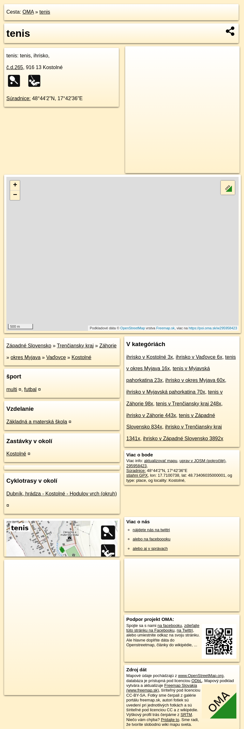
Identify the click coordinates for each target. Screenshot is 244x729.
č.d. (14, 67)
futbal (30, 389)
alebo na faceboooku (152, 539)
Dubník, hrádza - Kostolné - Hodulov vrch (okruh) (61, 493)
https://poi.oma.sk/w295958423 (213, 328)
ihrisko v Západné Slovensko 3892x (183, 438)
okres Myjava (25, 357)
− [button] (15, 195)
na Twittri (185, 630)
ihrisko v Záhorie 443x (151, 415)
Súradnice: (18, 98)
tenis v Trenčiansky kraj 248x (188, 403)
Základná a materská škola (36, 421)
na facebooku (170, 625)
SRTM (186, 714)
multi (11, 389)
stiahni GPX (137, 475)
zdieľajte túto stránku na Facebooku (163, 628)
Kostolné (81, 357)
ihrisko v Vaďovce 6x (199, 357)
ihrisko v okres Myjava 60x (195, 380)
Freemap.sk (165, 328)
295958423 (136, 465)
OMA (28, 12)
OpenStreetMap (132, 328)
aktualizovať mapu (160, 460)
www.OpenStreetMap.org (200, 675)
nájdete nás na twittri (151, 529)
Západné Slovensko (28, 345)
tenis (44, 12)
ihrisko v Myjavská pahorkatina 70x (165, 392)
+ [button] (15, 185)
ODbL (196, 680)
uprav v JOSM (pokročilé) (202, 460)
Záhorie (108, 345)
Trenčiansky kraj (75, 345)
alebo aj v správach (150, 548)
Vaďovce (56, 357)
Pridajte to (170, 719)
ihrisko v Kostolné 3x (149, 357)
